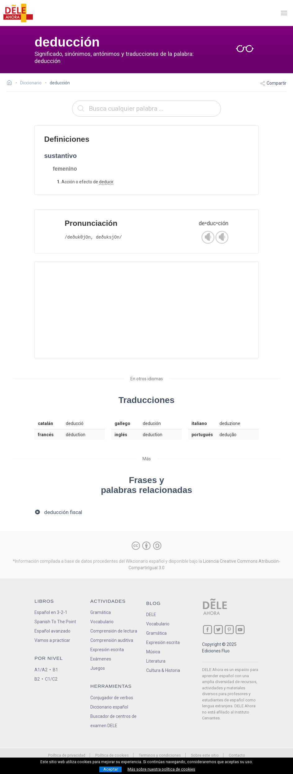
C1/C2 (51, 679)
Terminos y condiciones (160, 755)
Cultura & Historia (163, 670)
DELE (151, 614)
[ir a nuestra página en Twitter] (218, 629)
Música (153, 651)
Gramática (100, 612)
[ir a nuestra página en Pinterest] (229, 629)
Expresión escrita (107, 649)
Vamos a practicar (52, 640)
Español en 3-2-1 (50, 612)
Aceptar (110, 769)
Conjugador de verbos (111, 697)
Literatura (155, 661)
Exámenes (100, 658)
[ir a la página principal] (18, 13)
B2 (37, 679)
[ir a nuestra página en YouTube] (240, 629)
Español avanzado (52, 631)
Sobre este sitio (205, 755)
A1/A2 (40, 669)
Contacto (237, 755)
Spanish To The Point (55, 621)
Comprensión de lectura (113, 631)
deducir (106, 181)
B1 (55, 669)
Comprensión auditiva (111, 640)
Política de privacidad (66, 755)
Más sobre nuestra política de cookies (161, 769)
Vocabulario (102, 621)
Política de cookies (112, 755)
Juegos (97, 668)
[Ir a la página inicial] (11, 83)
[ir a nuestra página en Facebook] (207, 629)
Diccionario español (109, 707)
